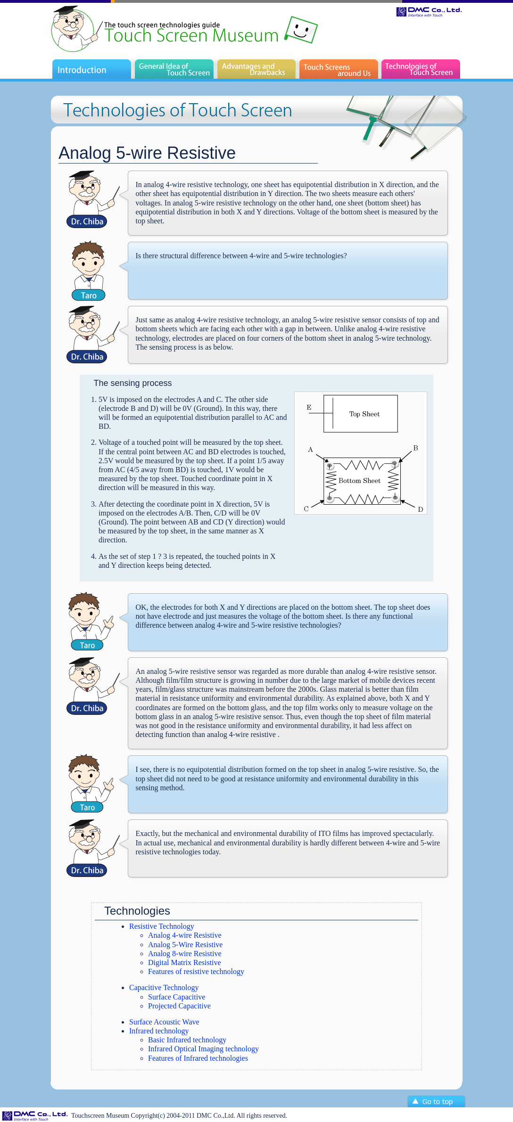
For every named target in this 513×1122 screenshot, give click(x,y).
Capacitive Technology (164, 987)
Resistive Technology (161, 926)
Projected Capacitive (179, 1006)
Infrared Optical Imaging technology (203, 1049)
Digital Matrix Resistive (184, 962)
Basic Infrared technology (187, 1040)
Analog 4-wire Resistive (185, 935)
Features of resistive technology (196, 971)
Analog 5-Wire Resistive (185, 945)
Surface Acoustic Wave (164, 1022)
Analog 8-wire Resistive (185, 954)
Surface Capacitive (176, 997)
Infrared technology (159, 1031)
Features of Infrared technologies (198, 1058)
